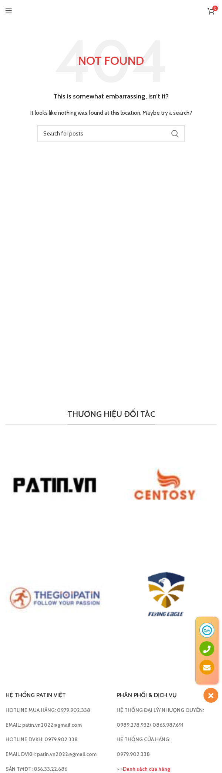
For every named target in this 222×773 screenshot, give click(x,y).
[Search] (111, 133)
